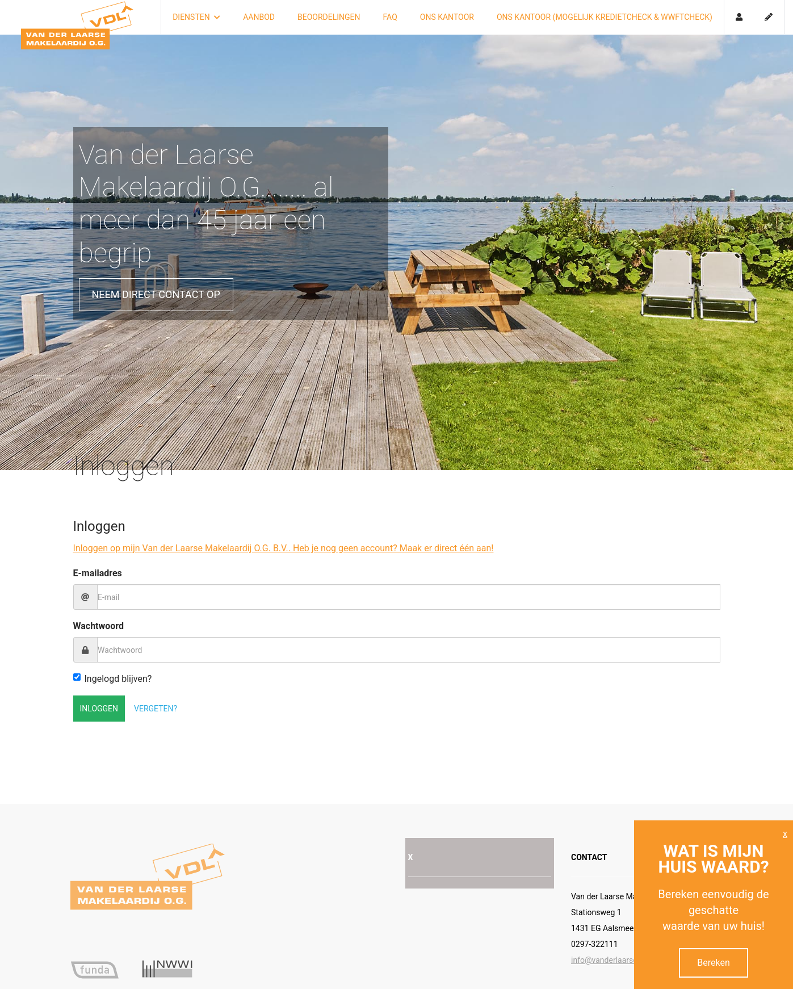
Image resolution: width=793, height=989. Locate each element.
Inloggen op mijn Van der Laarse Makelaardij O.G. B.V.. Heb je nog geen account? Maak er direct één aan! (283, 548)
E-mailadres (97, 573)
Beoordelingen (328, 17)
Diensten (196, 17)
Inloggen (99, 708)
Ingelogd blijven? (112, 678)
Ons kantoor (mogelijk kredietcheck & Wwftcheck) (604, 17)
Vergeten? (155, 708)
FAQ (390, 17)
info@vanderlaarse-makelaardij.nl (630, 960)
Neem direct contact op (156, 294)
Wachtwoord (98, 626)
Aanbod (259, 17)
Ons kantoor (447, 17)
